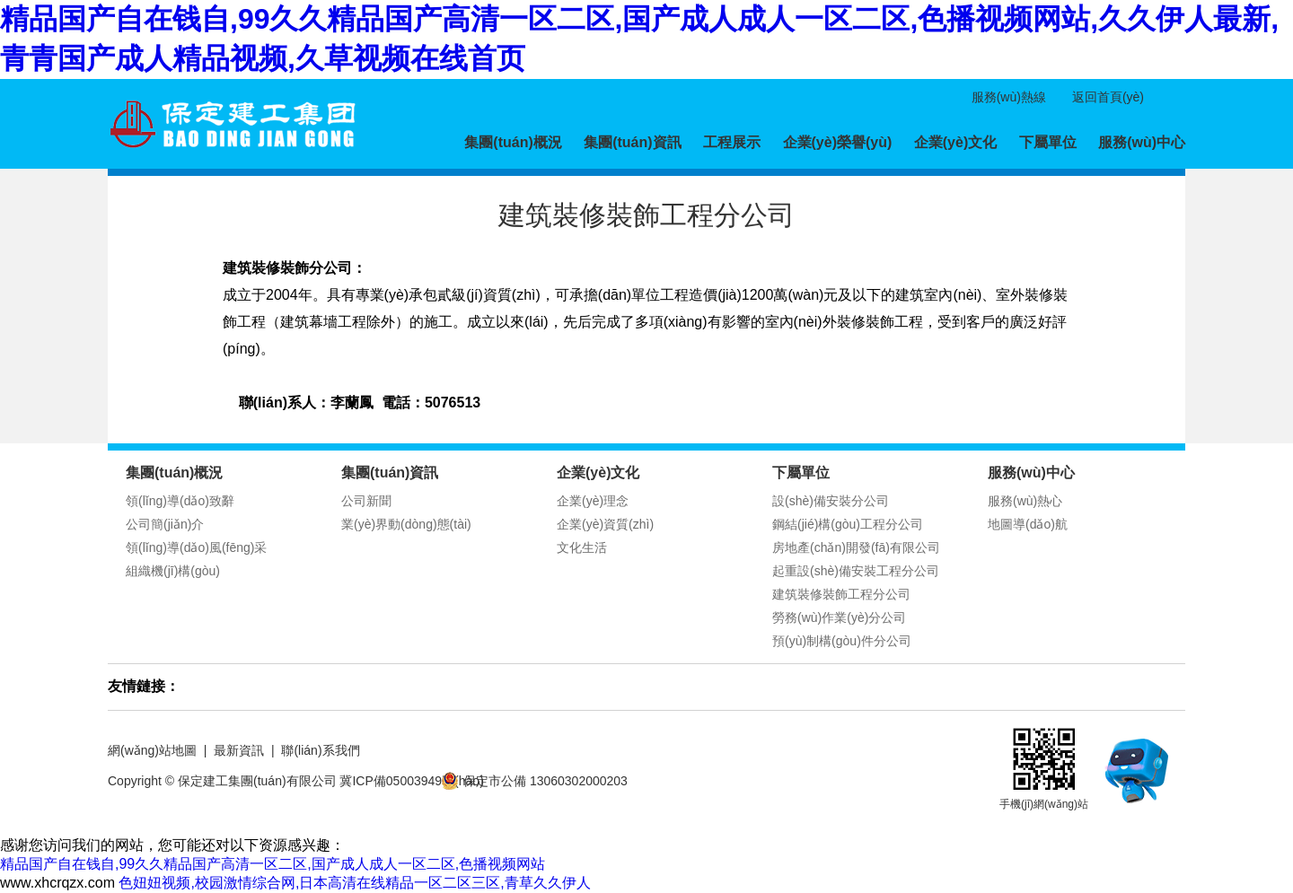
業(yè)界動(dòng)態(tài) (406, 524)
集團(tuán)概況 (512, 142)
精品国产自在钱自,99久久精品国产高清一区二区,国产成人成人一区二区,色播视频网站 (272, 863)
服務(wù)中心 (1141, 142)
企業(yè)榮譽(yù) (838, 142)
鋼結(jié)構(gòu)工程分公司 (847, 524)
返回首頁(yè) (1108, 97)
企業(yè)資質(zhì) (605, 524)
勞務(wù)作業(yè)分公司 (839, 617)
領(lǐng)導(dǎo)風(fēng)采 (196, 547)
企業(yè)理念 (593, 501)
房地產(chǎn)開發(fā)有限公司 (856, 547)
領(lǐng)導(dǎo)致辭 (180, 501)
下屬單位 (1048, 142)
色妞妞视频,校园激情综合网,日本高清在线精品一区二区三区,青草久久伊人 (354, 882)
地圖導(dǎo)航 (1028, 524)
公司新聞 (366, 501)
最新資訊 (239, 750)
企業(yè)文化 (955, 142)
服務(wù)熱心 (1025, 501)
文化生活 (582, 547)
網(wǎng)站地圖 (152, 750)
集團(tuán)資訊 (632, 142)
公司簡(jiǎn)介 (165, 524)
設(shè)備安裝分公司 (830, 501)
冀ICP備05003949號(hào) (411, 781)
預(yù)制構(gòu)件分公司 (841, 641)
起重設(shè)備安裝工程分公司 (855, 571)
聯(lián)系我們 (320, 750)
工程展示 (732, 142)
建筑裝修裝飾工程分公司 (841, 594)
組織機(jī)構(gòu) (173, 571)
